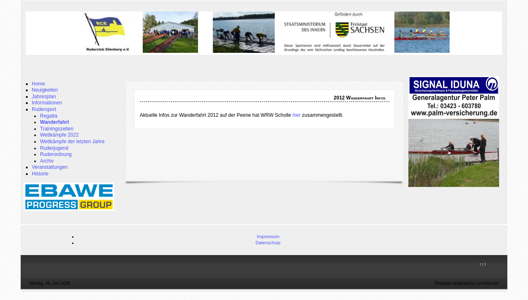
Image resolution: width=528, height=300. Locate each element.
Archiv (47, 161)
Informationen (47, 103)
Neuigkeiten (45, 90)
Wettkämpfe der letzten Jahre (72, 141)
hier (296, 115)
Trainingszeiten (56, 129)
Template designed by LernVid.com (466, 283)
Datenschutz (267, 242)
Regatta (48, 116)
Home (38, 84)
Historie (40, 174)
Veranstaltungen (50, 167)
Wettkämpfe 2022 (59, 135)
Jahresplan (44, 96)
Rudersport (44, 109)
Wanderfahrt (54, 122)
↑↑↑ (482, 264)
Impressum (268, 236)
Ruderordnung (56, 154)
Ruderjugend (54, 148)
